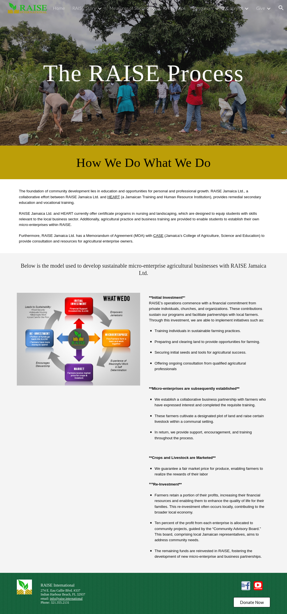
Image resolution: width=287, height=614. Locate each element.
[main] (143, 72)
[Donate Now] (252, 602)
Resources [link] (203, 8)
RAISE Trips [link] (174, 8)
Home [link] (59, 8)
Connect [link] (234, 8)
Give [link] (260, 8)
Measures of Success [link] (129, 8)
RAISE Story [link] (84, 8)
